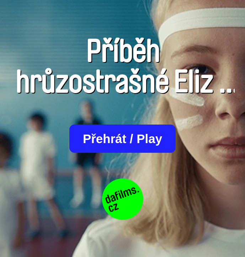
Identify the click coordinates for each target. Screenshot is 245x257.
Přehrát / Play (122, 139)
